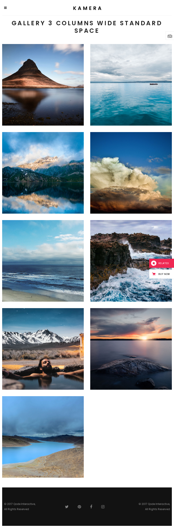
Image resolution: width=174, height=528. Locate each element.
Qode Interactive (24, 504)
